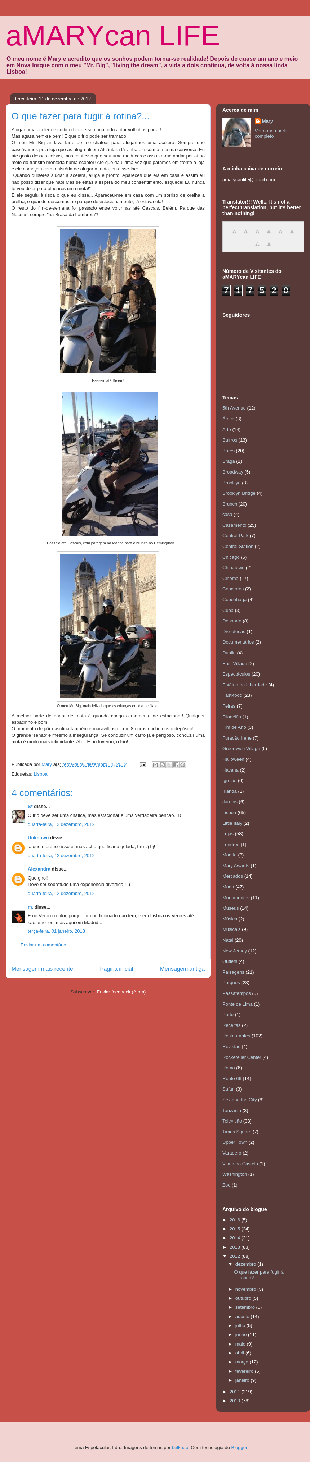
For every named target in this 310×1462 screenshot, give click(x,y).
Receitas (231, 1025)
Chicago (231, 557)
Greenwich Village (241, 748)
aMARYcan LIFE (113, 35)
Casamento (234, 525)
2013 (236, 1247)
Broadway (232, 472)
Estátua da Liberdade (244, 684)
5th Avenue (234, 408)
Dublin (229, 652)
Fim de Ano (234, 727)
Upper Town (234, 1142)
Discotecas (233, 631)
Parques (231, 982)
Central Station (237, 546)
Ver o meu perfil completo (271, 133)
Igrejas (229, 780)
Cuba (228, 610)
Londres (230, 844)
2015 (236, 1229)
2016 (236, 1220)
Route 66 (232, 1078)
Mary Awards (235, 865)
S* (30, 806)
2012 (236, 1256)
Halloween (233, 759)
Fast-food (232, 695)
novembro (246, 1289)
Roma (228, 1067)
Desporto (232, 620)
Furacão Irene (237, 738)
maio (241, 1344)
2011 (236, 1391)
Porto (228, 1014)
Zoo (226, 1185)
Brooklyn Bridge (239, 493)
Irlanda (229, 791)
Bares (228, 450)
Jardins (230, 801)
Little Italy (232, 823)
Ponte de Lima (237, 1004)
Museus (230, 908)
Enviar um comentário (43, 944)
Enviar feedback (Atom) (121, 992)
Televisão (232, 1121)
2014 (236, 1238)
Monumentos (235, 897)
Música (229, 919)
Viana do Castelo (240, 1163)
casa (227, 514)
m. (30, 907)
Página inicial (116, 969)
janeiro (243, 1380)
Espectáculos (236, 674)
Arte (226, 429)
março (242, 1362)
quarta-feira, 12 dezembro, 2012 (61, 824)
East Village (234, 663)
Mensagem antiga (182, 969)
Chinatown (233, 567)
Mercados (232, 876)
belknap (180, 1447)
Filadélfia (231, 716)
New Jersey (234, 951)
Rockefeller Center (241, 1057)
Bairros (229, 440)
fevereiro (245, 1371)
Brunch (229, 504)
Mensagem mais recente (42, 969)
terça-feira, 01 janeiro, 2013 (56, 931)
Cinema (230, 578)
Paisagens (233, 972)
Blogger (239, 1447)
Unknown (38, 837)
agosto (243, 1316)
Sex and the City (239, 1099)
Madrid (229, 855)
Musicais (231, 929)
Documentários (238, 642)
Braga (228, 461)
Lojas (228, 833)
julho (241, 1325)
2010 (236, 1400)
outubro (244, 1298)
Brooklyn (231, 482)
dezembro (246, 1264)
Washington (234, 1174)
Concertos (233, 588)
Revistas (231, 1046)
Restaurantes (236, 1035)
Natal (227, 940)
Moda (228, 887)
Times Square (236, 1131)
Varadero (232, 1153)
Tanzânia (231, 1110)
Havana (230, 770)
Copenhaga (234, 599)
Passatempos (236, 993)
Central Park (235, 535)
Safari (228, 1089)
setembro (245, 1307)
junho (241, 1334)
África (228, 418)
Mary (267, 121)
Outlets (229, 961)
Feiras (228, 706)
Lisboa (40, 774)
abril (240, 1353)
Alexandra (39, 869)
